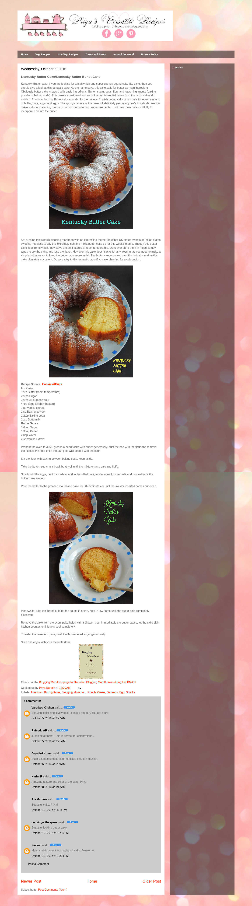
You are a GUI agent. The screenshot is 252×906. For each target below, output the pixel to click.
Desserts (112, 692)
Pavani (36, 845)
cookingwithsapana (44, 822)
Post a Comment (38, 863)
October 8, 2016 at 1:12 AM (48, 786)
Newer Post (31, 881)
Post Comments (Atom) (52, 889)
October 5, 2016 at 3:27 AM (48, 718)
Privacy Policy (149, 54)
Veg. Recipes (42, 54)
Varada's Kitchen (42, 707)
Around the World (123, 54)
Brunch (91, 692)
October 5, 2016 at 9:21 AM (48, 741)
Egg (121, 692)
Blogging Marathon (73, 692)
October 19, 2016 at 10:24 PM (50, 855)
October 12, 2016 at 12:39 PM (50, 832)
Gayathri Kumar (41, 753)
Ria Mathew (39, 799)
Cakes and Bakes (96, 54)
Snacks (130, 692)
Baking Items (52, 692)
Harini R (36, 776)
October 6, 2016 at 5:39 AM (48, 764)
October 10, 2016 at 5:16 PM (49, 809)
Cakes (101, 692)
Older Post (151, 881)
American (37, 692)
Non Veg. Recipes (68, 54)
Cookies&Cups (52, 384)
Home (24, 54)
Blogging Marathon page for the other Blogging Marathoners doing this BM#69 (87, 682)
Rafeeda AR (39, 730)
